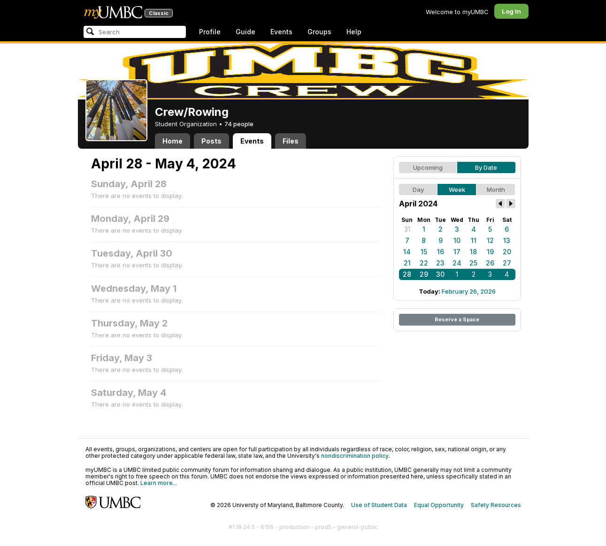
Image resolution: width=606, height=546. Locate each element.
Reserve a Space (457, 319)
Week (457, 189)
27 (507, 263)
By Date (486, 167)
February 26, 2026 (469, 291)
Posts (211, 141)
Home (172, 141)
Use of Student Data (379, 504)
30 (440, 274)
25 (473, 263)
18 (473, 252)
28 (407, 274)
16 (440, 252)
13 (506, 240)
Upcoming (428, 167)
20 (507, 252)
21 (407, 263)
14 (407, 252)
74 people (238, 124)
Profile (210, 32)
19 (490, 252)
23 (440, 263)
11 (473, 240)
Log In (511, 11)
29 (424, 274)
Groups (319, 32)
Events (281, 32)
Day (418, 189)
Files (291, 141)
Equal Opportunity (439, 504)
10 (456, 240)
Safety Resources (496, 504)
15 (424, 252)
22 (424, 263)
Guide (245, 32)
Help (353, 32)
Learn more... (158, 482)
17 (456, 252)
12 (490, 240)
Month (496, 189)
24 (457, 263)
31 (407, 229)
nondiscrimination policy (355, 455)
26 (490, 263)
